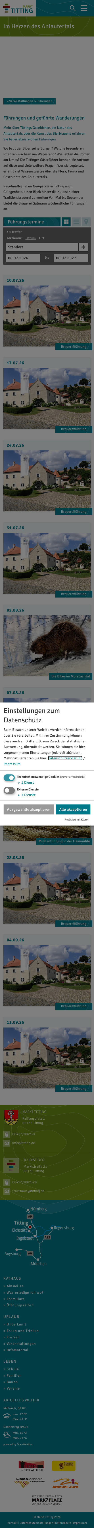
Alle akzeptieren (73, 809)
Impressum (12, 764)
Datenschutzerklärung (65, 758)
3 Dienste (26, 794)
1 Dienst (25, 782)
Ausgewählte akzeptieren (28, 809)
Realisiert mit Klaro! (77, 819)
